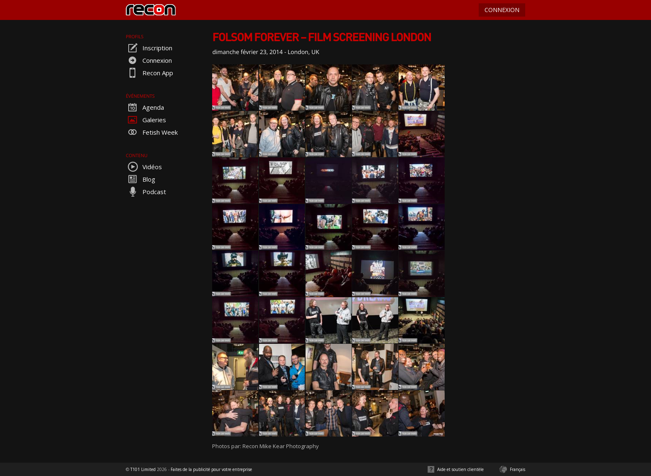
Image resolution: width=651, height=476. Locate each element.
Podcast (146, 191)
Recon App (149, 73)
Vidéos (144, 166)
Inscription (149, 48)
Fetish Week (152, 132)
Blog (140, 179)
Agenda (145, 107)
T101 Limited (143, 469)
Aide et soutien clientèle (460, 469)
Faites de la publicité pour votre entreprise (211, 469)
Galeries (146, 119)
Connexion (149, 60)
